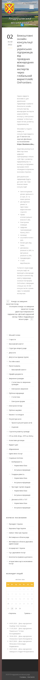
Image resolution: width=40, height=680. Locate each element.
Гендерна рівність (18, 474)
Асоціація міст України (17, 548)
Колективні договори (16, 440)
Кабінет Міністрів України (18, 533)
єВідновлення (14, 449)
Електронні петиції (15, 406)
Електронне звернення (20, 389)
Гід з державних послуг (17, 553)
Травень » (27, 613)
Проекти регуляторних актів (22, 423)
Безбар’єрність (17, 462)
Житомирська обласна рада (19, 537)
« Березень (12, 613)
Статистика (16, 397)
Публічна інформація (16, 393)
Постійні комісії (14, 361)
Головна (23, 677)
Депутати (12, 353)
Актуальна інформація (22, 470)
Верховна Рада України (17, 528)
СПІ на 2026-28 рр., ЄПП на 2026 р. (21, 436)
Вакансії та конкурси (16, 415)
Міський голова (14, 335)
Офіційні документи (16, 374)
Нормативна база (20, 466)
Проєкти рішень (14, 366)
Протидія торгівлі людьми (21, 487)
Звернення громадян (16, 378)
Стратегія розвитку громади (19, 432)
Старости (12, 339)
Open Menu (31, 7)
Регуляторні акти (15, 419)
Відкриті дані (13, 445)
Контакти (31, 677)
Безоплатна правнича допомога (20, 557)
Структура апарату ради (17, 348)
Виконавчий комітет (16, 344)
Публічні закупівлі (15, 410)
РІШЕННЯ (15, 427)
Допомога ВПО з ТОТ (19, 499)
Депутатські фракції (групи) (19, 357)
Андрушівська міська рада (20, 20)
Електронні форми (18, 401)
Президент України (16, 524)
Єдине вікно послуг (16, 454)
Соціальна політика (16, 458)
